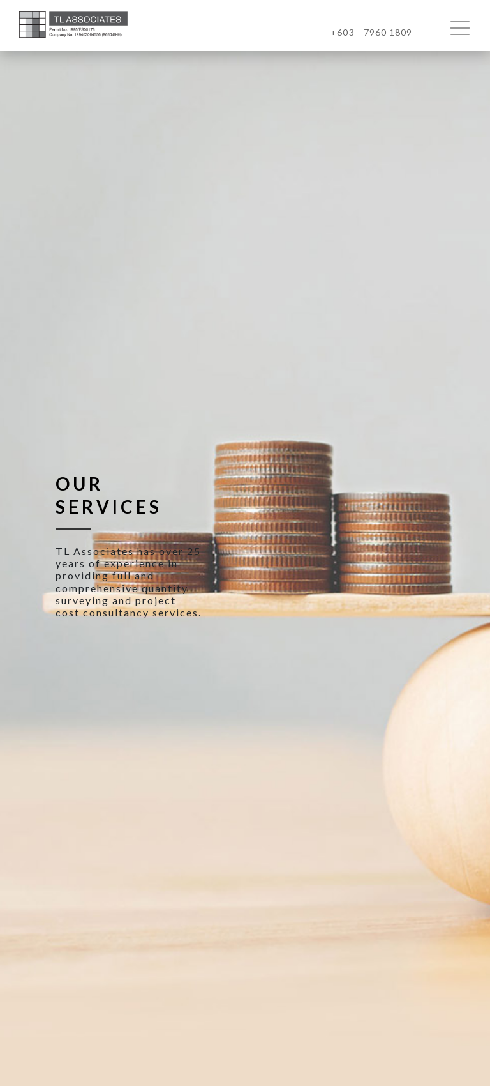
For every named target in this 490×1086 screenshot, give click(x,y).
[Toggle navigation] (465, 27)
